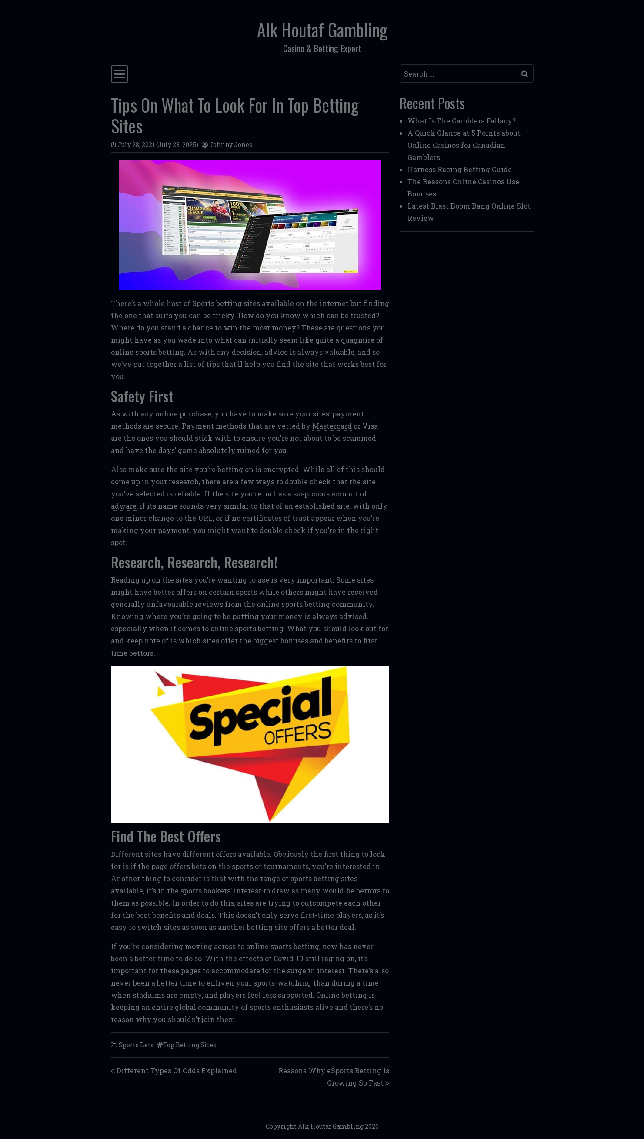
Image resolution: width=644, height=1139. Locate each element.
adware (124, 505)
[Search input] (458, 73)
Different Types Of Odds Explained (177, 1070)
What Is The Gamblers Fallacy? (461, 120)
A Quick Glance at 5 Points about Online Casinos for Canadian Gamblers (464, 145)
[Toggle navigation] (119, 74)
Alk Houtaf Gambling (322, 30)
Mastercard (332, 425)
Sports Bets (136, 1045)
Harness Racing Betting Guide (459, 169)
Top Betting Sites (189, 1045)
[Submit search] (525, 73)
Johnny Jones (230, 144)
